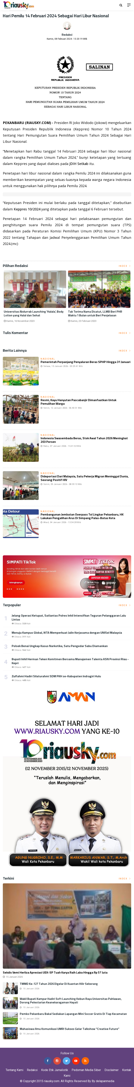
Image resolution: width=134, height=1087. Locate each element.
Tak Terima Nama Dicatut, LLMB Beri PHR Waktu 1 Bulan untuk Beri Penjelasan (95, 313)
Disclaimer (111, 1070)
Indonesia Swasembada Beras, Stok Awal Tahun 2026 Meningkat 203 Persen (84, 439)
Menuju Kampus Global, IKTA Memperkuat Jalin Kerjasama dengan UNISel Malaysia (67, 632)
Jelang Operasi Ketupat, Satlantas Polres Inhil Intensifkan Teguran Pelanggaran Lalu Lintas (69, 617)
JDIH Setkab (78, 163)
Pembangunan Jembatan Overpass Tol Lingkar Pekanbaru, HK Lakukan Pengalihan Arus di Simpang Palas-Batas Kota (82, 516)
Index (125, 266)
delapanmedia (105, 1081)
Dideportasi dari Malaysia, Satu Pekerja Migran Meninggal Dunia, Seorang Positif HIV (85, 478)
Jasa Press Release (13, 1045)
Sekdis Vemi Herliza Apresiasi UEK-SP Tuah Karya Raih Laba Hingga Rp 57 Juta (55, 972)
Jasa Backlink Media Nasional (47, 1045)
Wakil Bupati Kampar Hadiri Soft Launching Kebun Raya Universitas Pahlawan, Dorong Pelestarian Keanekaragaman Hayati (71, 1000)
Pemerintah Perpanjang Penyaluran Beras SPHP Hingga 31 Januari (85, 362)
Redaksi (67, 34)
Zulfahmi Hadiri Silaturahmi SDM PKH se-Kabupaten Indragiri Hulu (56, 676)
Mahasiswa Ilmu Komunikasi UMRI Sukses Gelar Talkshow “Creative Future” (69, 1029)
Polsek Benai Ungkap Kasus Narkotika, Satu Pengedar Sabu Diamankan (60, 646)
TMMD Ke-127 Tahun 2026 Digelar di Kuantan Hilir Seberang (59, 983)
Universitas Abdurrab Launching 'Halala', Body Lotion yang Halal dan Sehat (34, 313)
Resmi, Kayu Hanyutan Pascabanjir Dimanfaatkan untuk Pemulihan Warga (78, 401)
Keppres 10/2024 (27, 209)
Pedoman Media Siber (86, 1070)
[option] (35, 298)
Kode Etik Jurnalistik (54, 1070)
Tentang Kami (14, 1070)
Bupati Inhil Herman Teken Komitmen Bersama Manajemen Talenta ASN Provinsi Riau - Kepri (70, 661)
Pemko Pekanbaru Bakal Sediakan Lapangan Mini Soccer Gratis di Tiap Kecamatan (73, 1014)
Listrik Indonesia (16, 253)
